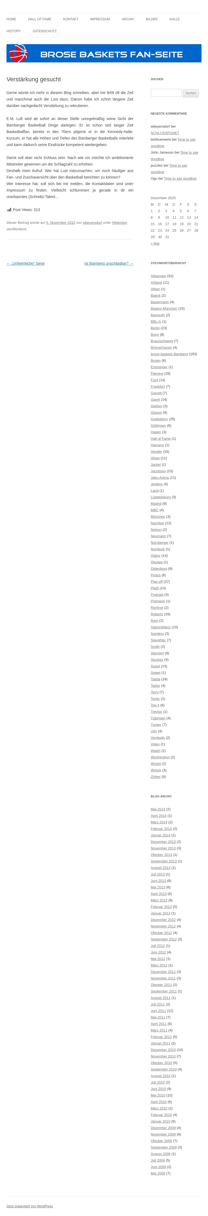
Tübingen (158, 718)
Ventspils (158, 738)
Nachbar (157, 523)
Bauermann (160, 302)
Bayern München (164, 308)
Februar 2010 (161, 1115)
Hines (155, 458)
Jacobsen (158, 471)
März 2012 (159, 965)
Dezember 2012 (163, 920)
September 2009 (164, 1147)
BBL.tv (156, 321)
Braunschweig (162, 341)
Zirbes (156, 777)
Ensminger (159, 367)
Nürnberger (160, 543)
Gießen (156, 406)
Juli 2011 (158, 1004)
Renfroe (157, 608)
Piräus (156, 575)
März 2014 (159, 822)
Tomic (155, 699)
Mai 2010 (158, 1095)
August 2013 (161, 868)
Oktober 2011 (161, 985)
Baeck (156, 295)
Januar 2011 (160, 1043)
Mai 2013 (158, 887)
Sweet (156, 673)
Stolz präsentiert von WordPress (29, 1206)
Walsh (156, 751)
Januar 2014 (160, 835)
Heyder (156, 451)
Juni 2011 (158, 1011)
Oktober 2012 (161, 933)
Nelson (156, 530)
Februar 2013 (161, 907)
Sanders (157, 634)
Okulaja (157, 562)
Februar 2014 (161, 829)
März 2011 (159, 1030)
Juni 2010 (158, 1089)
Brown (156, 360)
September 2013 (164, 861)
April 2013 (159, 894)
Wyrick (156, 770)
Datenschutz (45, 31)
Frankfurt (158, 386)
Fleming (157, 373)
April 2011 (159, 1024)
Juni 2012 (158, 952)
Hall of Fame (39, 19)
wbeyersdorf (92, 223)
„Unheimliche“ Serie (25, 263)
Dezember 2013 (163, 842)
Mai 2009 (158, 1173)
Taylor (155, 686)
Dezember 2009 (163, 1128)
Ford (154, 380)
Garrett (156, 393)
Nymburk (158, 549)
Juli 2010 (158, 1082)
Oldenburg (159, 569)
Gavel (155, 399)
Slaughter (158, 640)
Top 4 (155, 705)
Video (155, 744)
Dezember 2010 (163, 1050)
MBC (155, 510)
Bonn (155, 334)
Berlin (155, 328)
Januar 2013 (160, 913)
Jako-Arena (160, 478)
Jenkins (157, 484)
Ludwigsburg (161, 497)
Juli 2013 (158, 874)
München (158, 517)
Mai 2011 (158, 1017)
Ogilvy (156, 556)
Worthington (160, 757)
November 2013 (163, 848)
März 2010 (159, 1108)
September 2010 (164, 1069)
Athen (155, 289)
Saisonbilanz (161, 627)
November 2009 (163, 1134)
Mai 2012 (158, 959)
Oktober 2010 (161, 1063)
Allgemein (119, 223)
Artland (156, 282)
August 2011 (161, 998)
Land (155, 491)
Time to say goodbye (180, 178)
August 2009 (161, 1154)
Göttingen (158, 425)
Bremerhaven (161, 347)
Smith (155, 647)
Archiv (128, 19)
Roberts (157, 614)
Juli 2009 (158, 1160)
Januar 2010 (160, 1121)
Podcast (157, 595)
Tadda (155, 679)
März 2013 (159, 900)
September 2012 (164, 939)
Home (11, 19)
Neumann (158, 536)
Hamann (157, 445)
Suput (155, 666)
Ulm (154, 731)
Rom (154, 621)
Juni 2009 (158, 1167)
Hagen (156, 432)
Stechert (157, 653)
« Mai (155, 243)
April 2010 (159, 1102)
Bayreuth (158, 315)
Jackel (156, 465)
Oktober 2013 (161, 855)
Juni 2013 (158, 881)
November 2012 (163, 926)
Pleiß (155, 588)
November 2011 (163, 978)
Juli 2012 (158, 946)
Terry (155, 692)
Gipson (156, 412)
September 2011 (164, 991)
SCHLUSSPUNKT (165, 133)
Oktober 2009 (161, 1141)
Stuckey (157, 660)
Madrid (156, 504)
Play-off (157, 582)
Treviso (156, 712)
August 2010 (161, 1076)
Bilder (152, 19)
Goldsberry (159, 419)
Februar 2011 (161, 1037)
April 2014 (159, 816)
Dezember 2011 (163, 972)
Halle (175, 19)
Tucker (156, 725)
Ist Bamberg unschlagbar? (108, 263)
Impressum (100, 19)
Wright (156, 764)
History (13, 31)
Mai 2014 (158, 809)
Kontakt (70, 19)
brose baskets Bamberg (169, 354)
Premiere (158, 601)
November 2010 (163, 1056)
